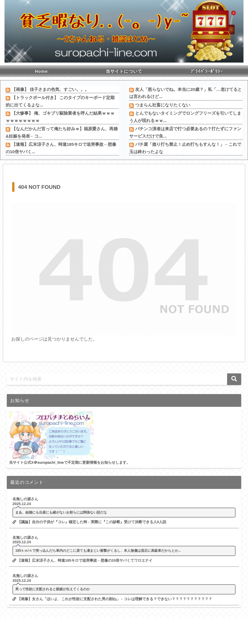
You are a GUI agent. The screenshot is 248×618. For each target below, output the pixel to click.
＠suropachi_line (49, 462)
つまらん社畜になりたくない (162, 104)
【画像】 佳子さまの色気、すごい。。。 (50, 89)
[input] (124, 379)
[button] (234, 379)
